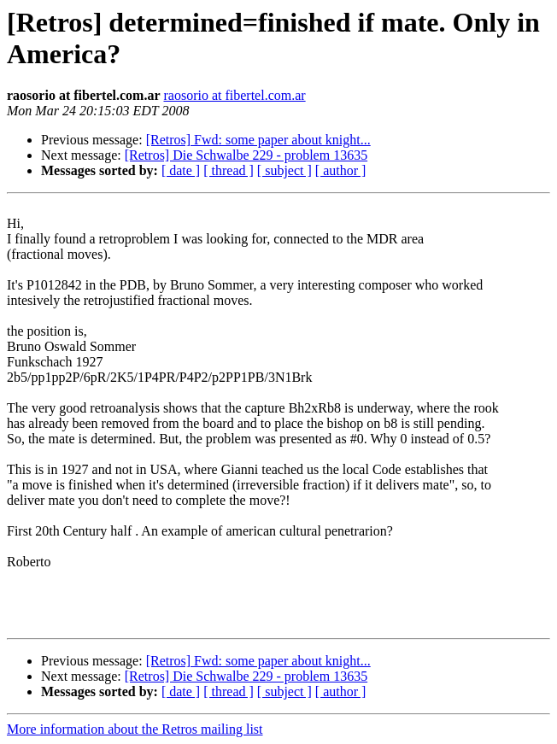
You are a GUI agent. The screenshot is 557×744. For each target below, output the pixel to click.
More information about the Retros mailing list (135, 729)
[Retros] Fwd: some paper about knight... (258, 139)
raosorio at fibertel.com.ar (234, 95)
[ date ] (180, 170)
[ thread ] (228, 170)
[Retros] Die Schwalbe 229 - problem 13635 (246, 155)
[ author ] (340, 170)
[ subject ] (284, 170)
